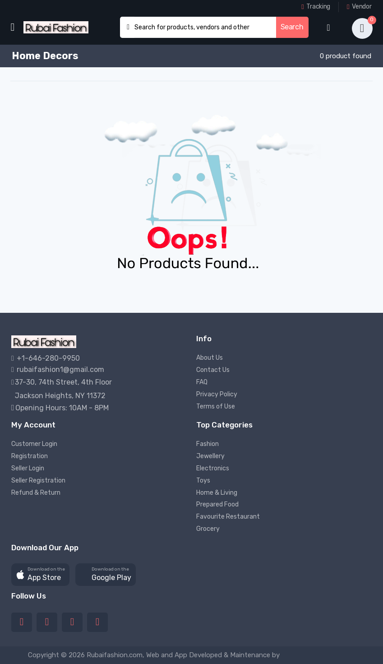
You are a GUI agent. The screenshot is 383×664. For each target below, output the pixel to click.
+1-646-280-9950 (45, 358)
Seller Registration (38, 480)
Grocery (208, 529)
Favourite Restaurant (228, 516)
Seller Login (27, 468)
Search (292, 27)
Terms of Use (215, 406)
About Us (209, 358)
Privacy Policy (216, 394)
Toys (203, 480)
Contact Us (213, 370)
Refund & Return (35, 493)
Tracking (315, 6)
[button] (40, 574)
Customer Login (34, 444)
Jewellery (210, 456)
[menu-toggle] (12, 27)
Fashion (207, 444)
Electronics (212, 468)
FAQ (202, 382)
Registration (29, 456)
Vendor (359, 6)
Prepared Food (217, 504)
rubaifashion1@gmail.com (57, 369)
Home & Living (216, 493)
